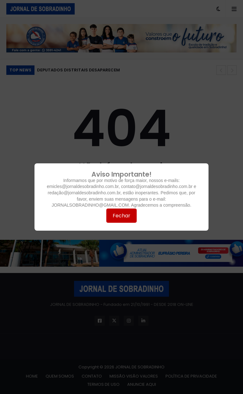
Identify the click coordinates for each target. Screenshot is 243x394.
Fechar (121, 215)
